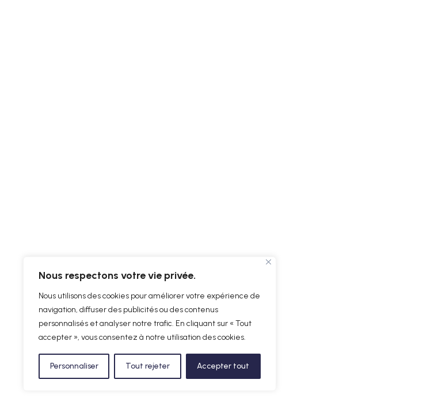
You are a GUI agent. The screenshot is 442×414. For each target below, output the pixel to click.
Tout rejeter (147, 366)
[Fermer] (268, 261)
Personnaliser (74, 366)
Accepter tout (223, 366)
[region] (149, 323)
